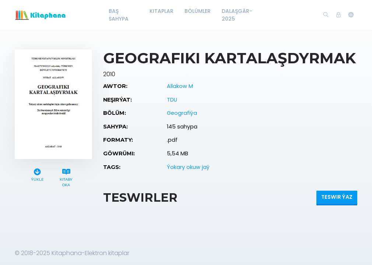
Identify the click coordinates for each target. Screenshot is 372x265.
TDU (172, 99)
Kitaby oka (66, 176)
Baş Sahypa (119, 14)
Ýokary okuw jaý (188, 167)
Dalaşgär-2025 (237, 14)
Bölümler (198, 11)
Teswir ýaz (336, 197)
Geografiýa (182, 113)
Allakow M (180, 86)
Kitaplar (161, 11)
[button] (351, 15)
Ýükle (37, 173)
